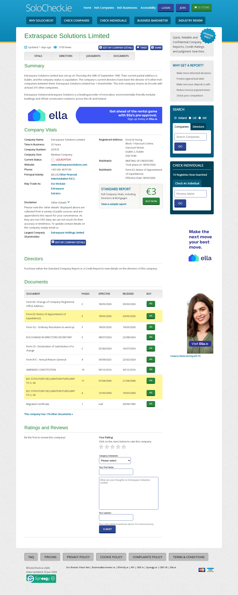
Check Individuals (113, 20)
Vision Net (84, 567)
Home (87, 8)
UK (194, 118)
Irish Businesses (127, 8)
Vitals (38, 56)
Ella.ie (173, 567)
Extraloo (56, 193)
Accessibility (148, 8)
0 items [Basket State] (201, 7)
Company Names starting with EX (185, 356)
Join (183, 8)
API (132, 567)
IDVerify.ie (122, 567)
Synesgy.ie (151, 567)
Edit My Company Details (118, 47)
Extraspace (57, 188)
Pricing (50, 557)
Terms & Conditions (188, 557)
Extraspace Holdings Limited (67, 232)
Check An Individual (187, 183)
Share (158, 47)
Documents (121, 56)
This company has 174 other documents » (48, 414)
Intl (204, 118)
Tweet (143, 47)
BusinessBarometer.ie (103, 567)
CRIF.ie (140, 567)
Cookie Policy (111, 557)
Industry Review (190, 20)
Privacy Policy (78, 557)
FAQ (31, 557)
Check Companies (76, 20)
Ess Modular (58, 183)
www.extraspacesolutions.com (69, 164)
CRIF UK (164, 567)
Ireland (182, 118)
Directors (65, 56)
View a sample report (113, 204)
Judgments (93, 56)
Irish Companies (104, 8)
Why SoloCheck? (41, 20)
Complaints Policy (147, 557)
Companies (182, 127)
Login (166, 8)
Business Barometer (152, 20)
